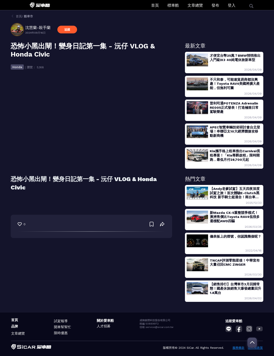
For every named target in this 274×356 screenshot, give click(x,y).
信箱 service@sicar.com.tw (156, 327)
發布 (215, 5)
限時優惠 (61, 333)
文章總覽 (195, 5)
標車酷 (173, 5)
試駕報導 (61, 321)
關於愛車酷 (105, 321)
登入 (231, 5)
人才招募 (103, 326)
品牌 (14, 326)
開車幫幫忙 (62, 327)
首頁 (155, 5)
